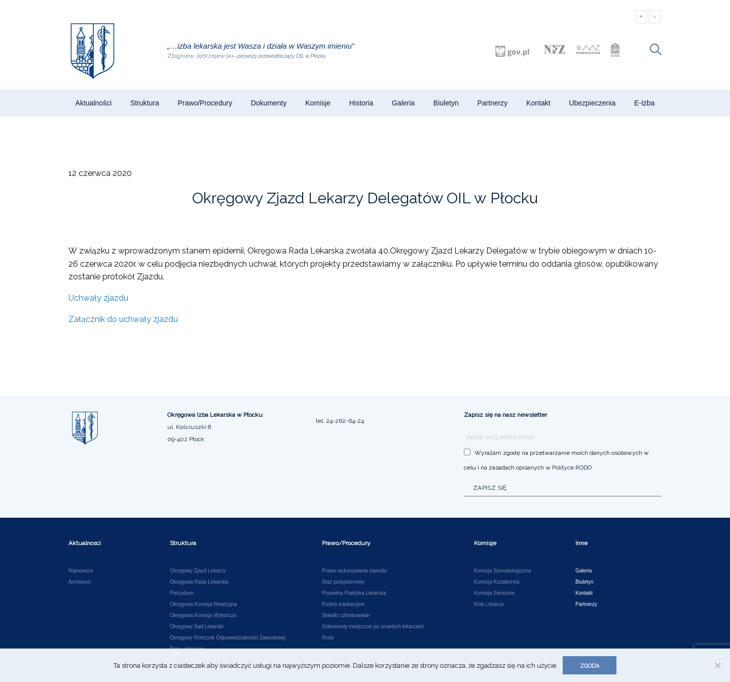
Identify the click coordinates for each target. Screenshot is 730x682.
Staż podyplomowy (343, 582)
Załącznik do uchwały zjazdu (123, 319)
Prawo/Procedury (205, 102)
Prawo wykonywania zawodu (354, 570)
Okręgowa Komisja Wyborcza (203, 615)
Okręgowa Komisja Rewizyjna (203, 604)
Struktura (144, 102)
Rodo (328, 637)
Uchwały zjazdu (98, 298)
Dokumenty (269, 102)
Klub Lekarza (488, 604)
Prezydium (182, 593)
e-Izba (644, 102)
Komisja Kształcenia (496, 582)
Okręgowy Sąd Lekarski (197, 626)
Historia (361, 102)
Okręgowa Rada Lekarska (199, 582)
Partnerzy (492, 102)
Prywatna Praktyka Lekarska (354, 593)
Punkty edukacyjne (343, 604)
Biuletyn (446, 102)
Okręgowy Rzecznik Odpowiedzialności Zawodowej (227, 637)
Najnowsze (80, 570)
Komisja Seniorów (494, 593)
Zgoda (589, 666)
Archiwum (79, 582)
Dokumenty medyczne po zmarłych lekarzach (373, 626)
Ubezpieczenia (592, 102)
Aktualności (94, 102)
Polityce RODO (572, 467)
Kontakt (538, 102)
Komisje (318, 102)
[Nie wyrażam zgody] (717, 665)
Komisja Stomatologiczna (502, 570)
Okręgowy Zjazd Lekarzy (198, 570)
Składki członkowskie (346, 615)
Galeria (403, 102)
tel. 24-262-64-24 (340, 420)
